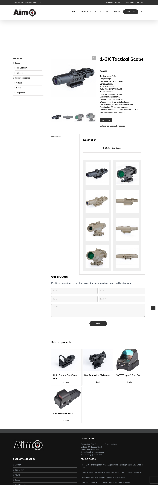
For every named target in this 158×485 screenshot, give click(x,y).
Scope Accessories (22, 78)
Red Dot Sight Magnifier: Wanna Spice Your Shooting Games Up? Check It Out (112, 467)
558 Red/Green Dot (63, 414)
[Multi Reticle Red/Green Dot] (66, 361)
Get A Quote (106, 120)
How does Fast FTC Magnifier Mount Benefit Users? (103, 479)
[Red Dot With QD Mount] (98, 361)
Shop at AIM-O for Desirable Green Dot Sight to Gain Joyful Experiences (112, 474)
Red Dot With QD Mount (97, 376)
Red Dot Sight (22, 68)
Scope (112, 126)
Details (67, 384)
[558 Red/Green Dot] (66, 399)
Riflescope (120, 126)
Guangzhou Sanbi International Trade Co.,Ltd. (27, 2)
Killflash (19, 83)
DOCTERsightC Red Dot (128, 376)
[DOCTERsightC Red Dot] (129, 361)
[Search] (141, 11)
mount (18, 88)
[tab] (63, 137)
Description (56, 138)
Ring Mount (20, 93)
